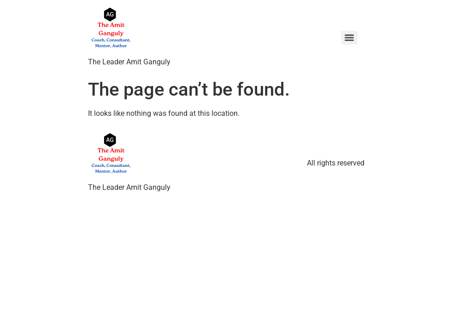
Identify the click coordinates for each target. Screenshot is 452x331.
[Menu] (349, 38)
